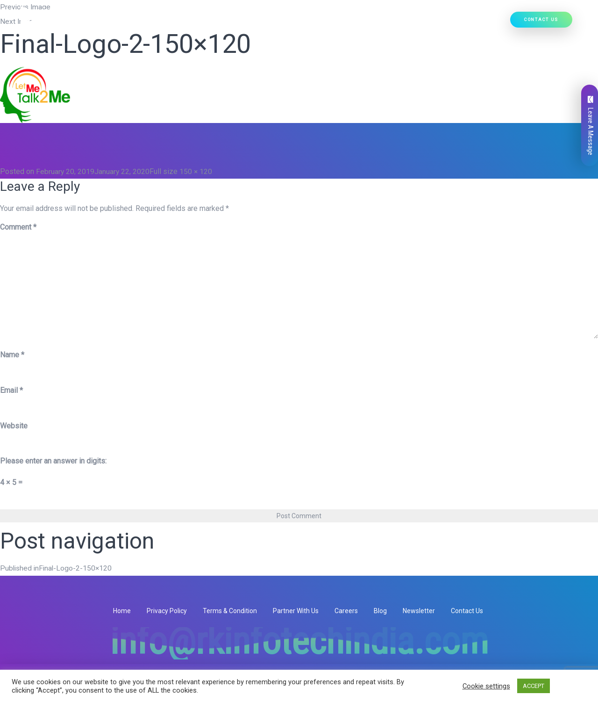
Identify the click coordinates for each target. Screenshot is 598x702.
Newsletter (419, 610)
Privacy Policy (167, 610)
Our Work (427, 24)
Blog (380, 610)
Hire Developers (477, 24)
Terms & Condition (230, 610)
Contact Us (541, 20)
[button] (275, 24)
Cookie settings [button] (486, 686)
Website (14, 425)
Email (11, 389)
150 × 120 (197, 171)
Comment (18, 227)
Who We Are (206, 24)
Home (170, 24)
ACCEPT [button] (533, 685)
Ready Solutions (375, 24)
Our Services (257, 24)
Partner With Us (296, 610)
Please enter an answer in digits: (53, 460)
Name (12, 354)
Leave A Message (590, 125)
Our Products (314, 24)
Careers (346, 610)
